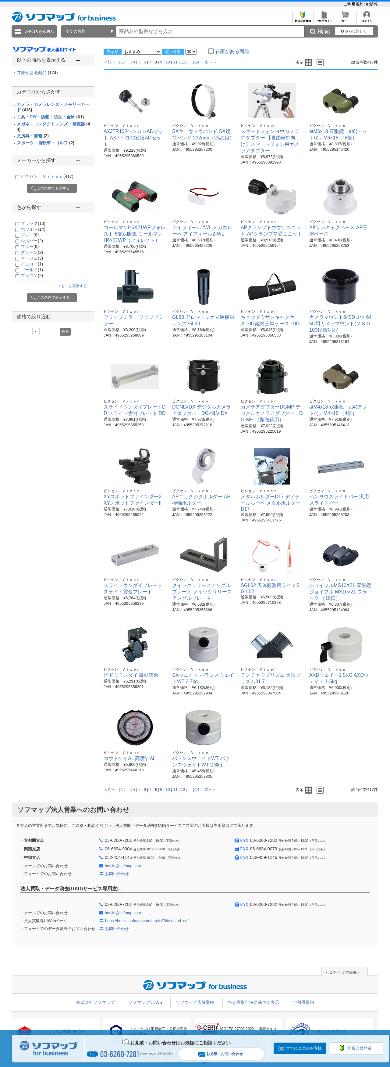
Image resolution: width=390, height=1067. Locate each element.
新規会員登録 (303, 19)
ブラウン (32, 275)
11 (175, 62)
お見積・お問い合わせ (220, 1054)
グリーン (32, 252)
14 (197, 62)
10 (167, 62)
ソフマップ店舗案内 (195, 1002)
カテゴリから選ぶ (39, 32)
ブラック (33, 223)
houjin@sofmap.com (123, 865)
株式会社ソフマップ (95, 1002)
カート (345, 19)
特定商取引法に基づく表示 (253, 1002)
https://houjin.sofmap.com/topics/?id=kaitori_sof (147, 920)
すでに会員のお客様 (304, 1048)
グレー (30, 235)
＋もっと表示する (72, 286)
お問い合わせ (117, 873)
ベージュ (32, 258)
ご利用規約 (354, 4)
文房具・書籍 (33, 135)
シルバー (32, 240)
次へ (209, 62)
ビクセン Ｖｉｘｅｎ (47, 176)
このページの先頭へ (344, 972)
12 (183, 62)
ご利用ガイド (324, 19)
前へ (111, 62)
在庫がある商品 (37, 72)
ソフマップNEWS (145, 1002)
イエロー (32, 263)
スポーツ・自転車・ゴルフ (45, 142)
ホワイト (33, 229)
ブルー (30, 246)
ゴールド (32, 269)
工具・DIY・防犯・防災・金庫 (50, 116)
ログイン (367, 19)
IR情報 (372, 4)
